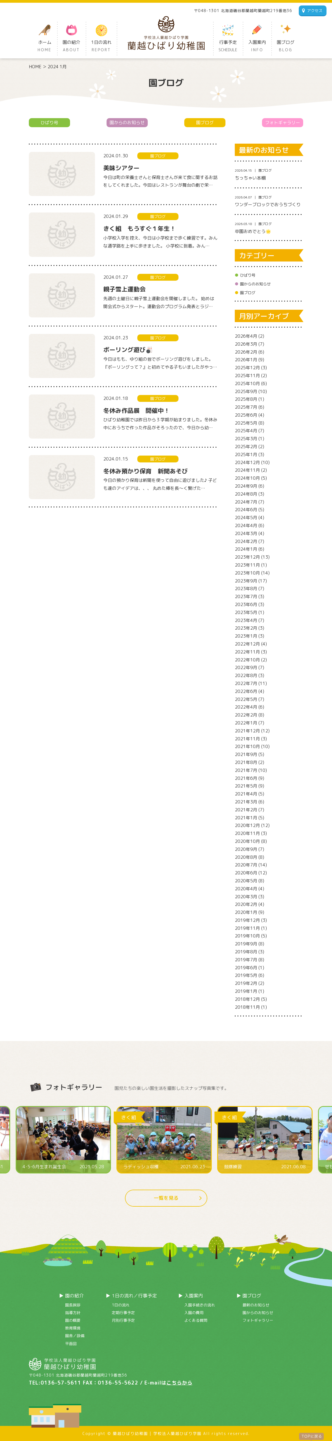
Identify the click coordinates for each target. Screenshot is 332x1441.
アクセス (314, 10)
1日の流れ (101, 46)
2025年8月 (246, 399)
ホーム (45, 46)
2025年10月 (247, 383)
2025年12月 (247, 368)
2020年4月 (246, 889)
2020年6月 (246, 873)
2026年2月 (246, 352)
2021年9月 (246, 754)
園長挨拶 (72, 1305)
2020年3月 (246, 897)
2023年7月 (246, 596)
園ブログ (285, 46)
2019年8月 (246, 952)
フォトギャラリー (282, 123)
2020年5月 (246, 881)
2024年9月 (246, 486)
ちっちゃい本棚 (250, 178)
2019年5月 (246, 975)
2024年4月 (246, 525)
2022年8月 (246, 675)
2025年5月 (246, 423)
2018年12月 (247, 999)
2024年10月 (247, 478)
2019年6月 (246, 968)
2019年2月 (246, 983)
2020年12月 (247, 825)
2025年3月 (246, 439)
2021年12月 (247, 731)
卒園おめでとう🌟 (253, 231)
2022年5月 (246, 699)
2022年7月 (246, 683)
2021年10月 (247, 746)
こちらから (179, 1382)
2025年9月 (246, 391)
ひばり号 (49, 123)
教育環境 (72, 1328)
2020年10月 (247, 841)
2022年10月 (247, 660)
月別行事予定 (123, 1320)
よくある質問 (195, 1320)
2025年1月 (246, 454)
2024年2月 (246, 541)
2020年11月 (247, 833)
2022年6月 (246, 691)
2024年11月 (247, 470)
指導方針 (72, 1312)
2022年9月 (246, 667)
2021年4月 (246, 794)
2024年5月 (246, 518)
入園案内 (257, 46)
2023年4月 (246, 620)
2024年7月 (246, 502)
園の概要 (72, 1320)
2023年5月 (246, 612)
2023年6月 (246, 604)
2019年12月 (247, 920)
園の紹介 (71, 46)
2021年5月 (246, 786)
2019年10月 (247, 936)
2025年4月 (246, 431)
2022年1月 (246, 723)
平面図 (71, 1343)
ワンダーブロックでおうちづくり (268, 204)
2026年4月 (246, 336)
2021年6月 (246, 778)
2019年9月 (246, 944)
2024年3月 (246, 533)
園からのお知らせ (127, 123)
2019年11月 (247, 928)
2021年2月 (246, 810)
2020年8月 (246, 857)
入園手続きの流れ (199, 1305)
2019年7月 (246, 960)
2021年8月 (246, 762)
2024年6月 (246, 510)
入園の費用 (193, 1312)
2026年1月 (246, 360)
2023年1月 (246, 636)
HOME (35, 67)
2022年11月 (247, 652)
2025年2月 (246, 447)
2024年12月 (247, 462)
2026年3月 (246, 344)
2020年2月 (246, 904)
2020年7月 (246, 865)
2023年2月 (246, 628)
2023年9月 (246, 581)
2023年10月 (247, 573)
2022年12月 (247, 644)
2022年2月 (246, 715)
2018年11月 (247, 1007)
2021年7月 (246, 770)
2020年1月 (246, 912)
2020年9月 (246, 849)
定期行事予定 (123, 1312)
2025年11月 (247, 376)
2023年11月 (247, 565)
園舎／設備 (74, 1335)
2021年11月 (247, 739)
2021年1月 (246, 818)
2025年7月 (246, 407)
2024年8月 (246, 494)
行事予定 (228, 46)
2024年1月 (246, 549)
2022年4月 (246, 707)
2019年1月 (246, 991)
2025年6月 (246, 415)
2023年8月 (246, 589)
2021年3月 (246, 802)
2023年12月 (247, 557)
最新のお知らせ (255, 1305)
